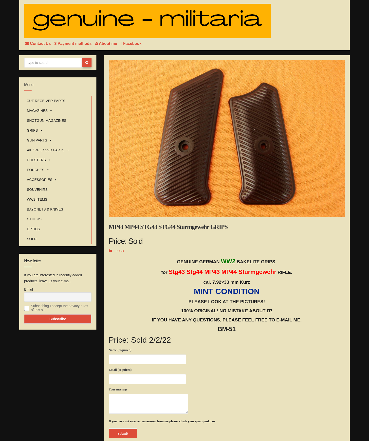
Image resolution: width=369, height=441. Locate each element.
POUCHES (38, 170)
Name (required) (147, 355)
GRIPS (35, 130)
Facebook (131, 43)
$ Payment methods (73, 43)
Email (28, 289)
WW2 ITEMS (37, 199)
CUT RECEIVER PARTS (46, 101)
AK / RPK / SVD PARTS (48, 150)
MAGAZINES (40, 111)
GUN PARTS (39, 140)
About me (106, 43)
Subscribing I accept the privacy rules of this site (59, 308)
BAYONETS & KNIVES (45, 209)
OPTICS (33, 229)
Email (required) (147, 375)
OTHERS (34, 219)
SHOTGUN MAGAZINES (46, 121)
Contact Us (38, 43)
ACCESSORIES (42, 180)
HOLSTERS (39, 160)
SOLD (32, 239)
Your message (148, 401)
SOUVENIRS (37, 190)
